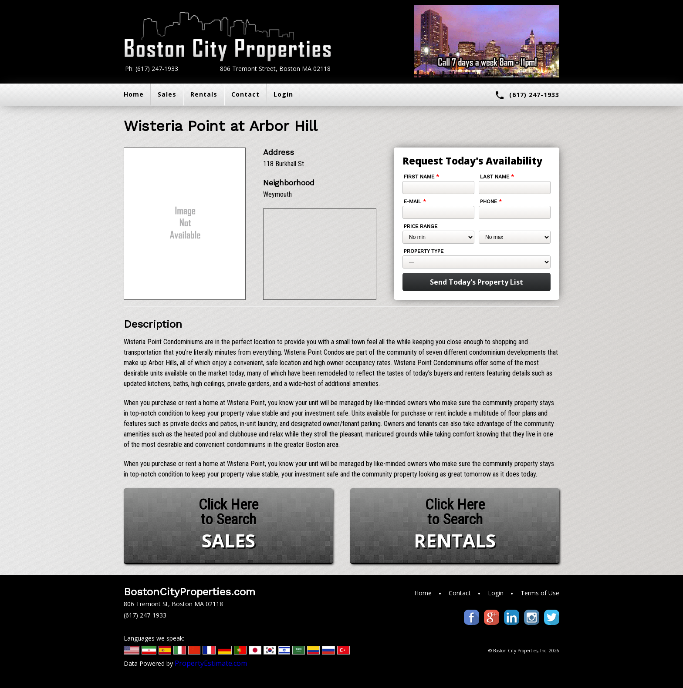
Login (283, 94)
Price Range (420, 226)
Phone (491, 201)
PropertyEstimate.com (211, 663)
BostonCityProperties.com (189, 592)
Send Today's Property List (476, 282)
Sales (167, 94)
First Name (421, 177)
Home (134, 94)
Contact (245, 94)
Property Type (423, 251)
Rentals (203, 94)
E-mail (415, 201)
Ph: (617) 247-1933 (151, 68)
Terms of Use (540, 593)
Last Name (497, 177)
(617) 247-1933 (526, 95)
